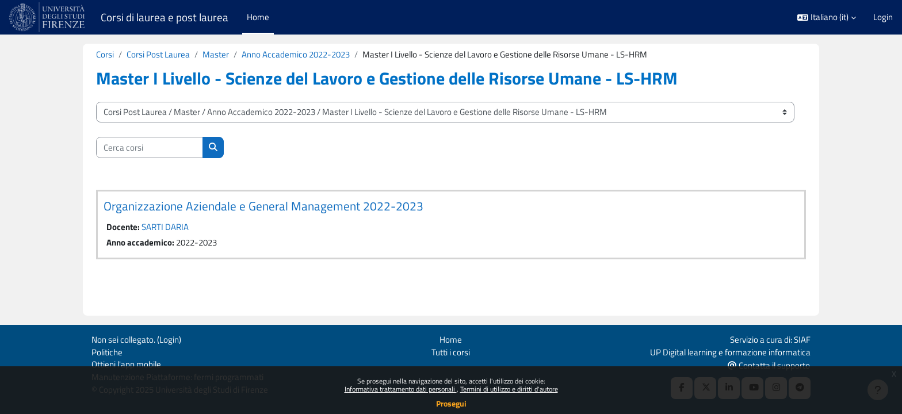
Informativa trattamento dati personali (401, 389)
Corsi (105, 54)
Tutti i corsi (450, 350)
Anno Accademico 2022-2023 (296, 54)
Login (883, 17)
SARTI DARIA (165, 227)
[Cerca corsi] (149, 148)
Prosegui (451, 403)
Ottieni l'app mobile (126, 363)
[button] (826, 17)
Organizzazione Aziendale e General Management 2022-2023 (263, 206)
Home (450, 337)
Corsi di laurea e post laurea (164, 17)
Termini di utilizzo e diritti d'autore (509, 389)
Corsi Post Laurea (158, 54)
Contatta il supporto (769, 364)
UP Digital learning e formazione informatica (730, 350)
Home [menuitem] (258, 17)
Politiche (107, 350)
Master (215, 54)
